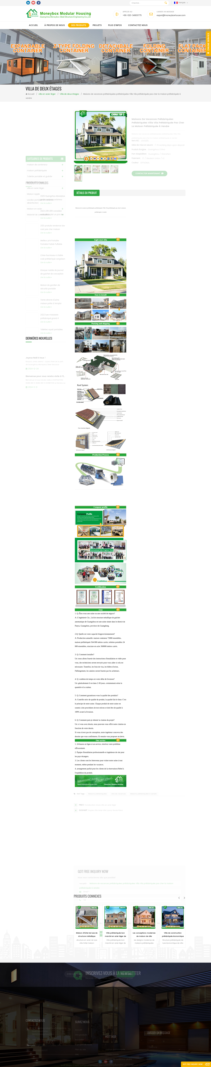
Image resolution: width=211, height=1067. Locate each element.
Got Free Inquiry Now (193, 1064)
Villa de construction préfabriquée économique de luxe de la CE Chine (173, 935)
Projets (97, 25)
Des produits (78, 25)
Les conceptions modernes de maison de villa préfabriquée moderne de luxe (144, 935)
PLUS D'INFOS (115, 25)
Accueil (33, 25)
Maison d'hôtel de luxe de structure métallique (86, 935)
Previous (179, 897)
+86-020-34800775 (132, 15)
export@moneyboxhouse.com (171, 15)
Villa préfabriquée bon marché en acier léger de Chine (115, 935)
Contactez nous (137, 25)
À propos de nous (54, 25)
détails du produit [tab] (86, 193)
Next (184, 897)
